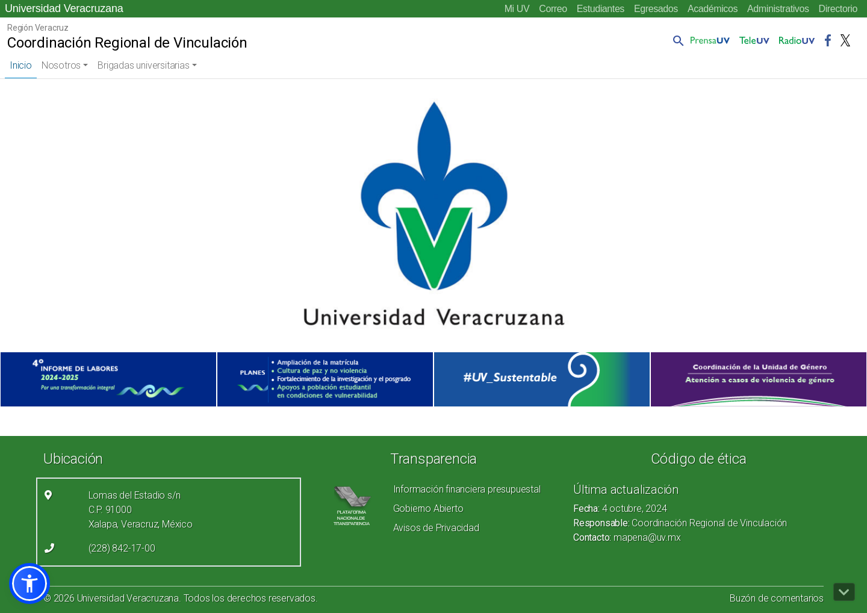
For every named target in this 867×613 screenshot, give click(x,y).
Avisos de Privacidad (436, 528)
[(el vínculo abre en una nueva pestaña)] (108, 379)
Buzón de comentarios (777, 598)
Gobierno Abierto (428, 508)
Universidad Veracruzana (64, 8)
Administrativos (778, 9)
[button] (676, 40)
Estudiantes (600, 9)
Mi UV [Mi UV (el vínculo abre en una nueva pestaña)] (517, 9)
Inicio (21, 65)
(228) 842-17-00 (122, 548)
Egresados (656, 9)
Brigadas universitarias (143, 65)
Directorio (838, 9)
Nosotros (61, 65)
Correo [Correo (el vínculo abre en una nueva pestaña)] (553, 9)
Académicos (713, 9)
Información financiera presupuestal (467, 489)
